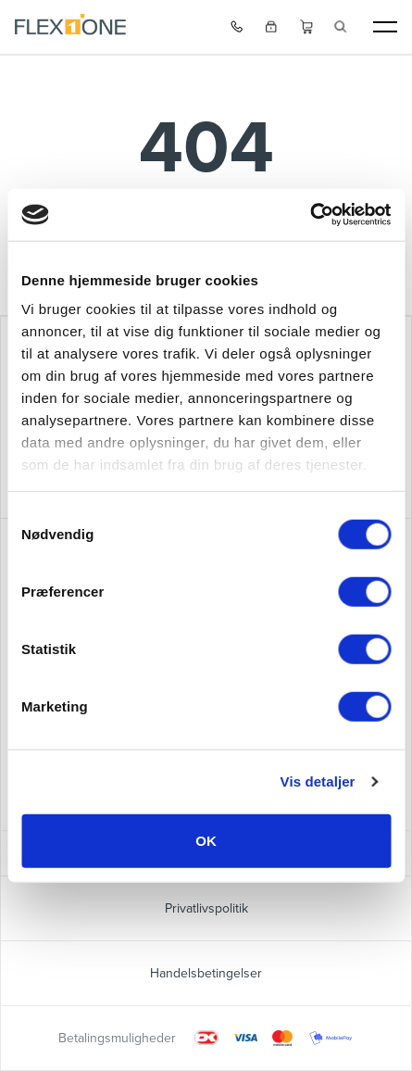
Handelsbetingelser (206, 973)
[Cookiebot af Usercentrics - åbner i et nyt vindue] (310, 215)
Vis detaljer (318, 781)
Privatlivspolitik (206, 908)
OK (206, 840)
